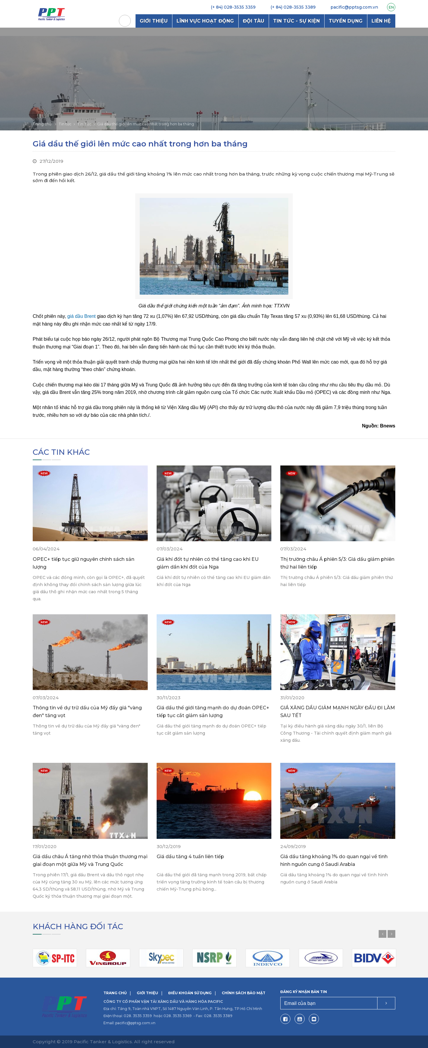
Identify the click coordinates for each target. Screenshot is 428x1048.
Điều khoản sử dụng (190, 993)
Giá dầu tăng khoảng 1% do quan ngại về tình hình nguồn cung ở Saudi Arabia (334, 860)
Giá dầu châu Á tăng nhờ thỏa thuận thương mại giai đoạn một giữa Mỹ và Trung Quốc (90, 860)
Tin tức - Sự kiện (296, 21)
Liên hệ (381, 21)
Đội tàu (253, 21)
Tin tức (65, 124)
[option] (214, 79)
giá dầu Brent (81, 316)
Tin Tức (84, 124)
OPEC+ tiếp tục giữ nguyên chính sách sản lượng (83, 563)
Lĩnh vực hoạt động (205, 21)
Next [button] (391, 934)
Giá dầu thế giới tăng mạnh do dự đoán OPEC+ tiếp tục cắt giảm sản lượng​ (213, 711)
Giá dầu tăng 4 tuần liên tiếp (190, 856)
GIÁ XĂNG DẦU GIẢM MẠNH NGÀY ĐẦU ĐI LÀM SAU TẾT (337, 711)
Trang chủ (125, 21)
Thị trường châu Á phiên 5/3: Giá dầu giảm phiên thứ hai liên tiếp (337, 563)
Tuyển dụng (346, 21)
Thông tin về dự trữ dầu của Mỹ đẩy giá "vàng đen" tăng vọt (87, 711)
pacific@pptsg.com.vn (135, 1023)
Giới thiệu (154, 21)
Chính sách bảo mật (243, 993)
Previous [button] (382, 934)
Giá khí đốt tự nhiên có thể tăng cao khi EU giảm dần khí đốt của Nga (208, 563)
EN (391, 7)
